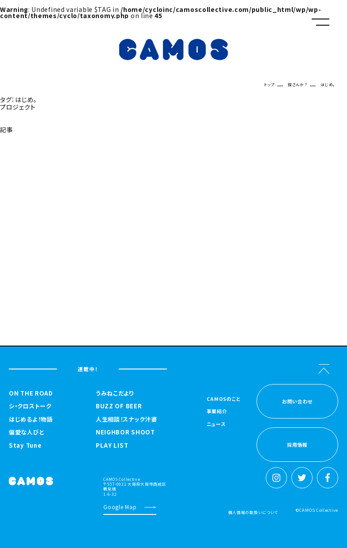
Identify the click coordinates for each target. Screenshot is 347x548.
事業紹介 (217, 412)
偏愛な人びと (26, 432)
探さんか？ (298, 85)
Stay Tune (25, 445)
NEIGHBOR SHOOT (125, 432)
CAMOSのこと (224, 399)
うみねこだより (115, 393)
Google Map (119, 506)
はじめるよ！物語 (31, 419)
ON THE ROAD (31, 393)
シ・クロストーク (30, 406)
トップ (269, 85)
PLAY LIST (112, 445)
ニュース (216, 424)
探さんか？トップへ (21, 151)
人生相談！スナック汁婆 (126, 419)
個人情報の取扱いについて (253, 512)
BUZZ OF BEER (119, 406)
